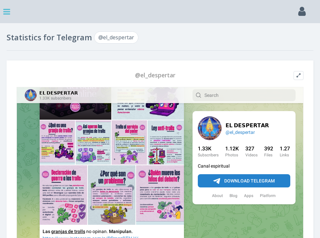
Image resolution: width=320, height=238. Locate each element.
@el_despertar (116, 37)
